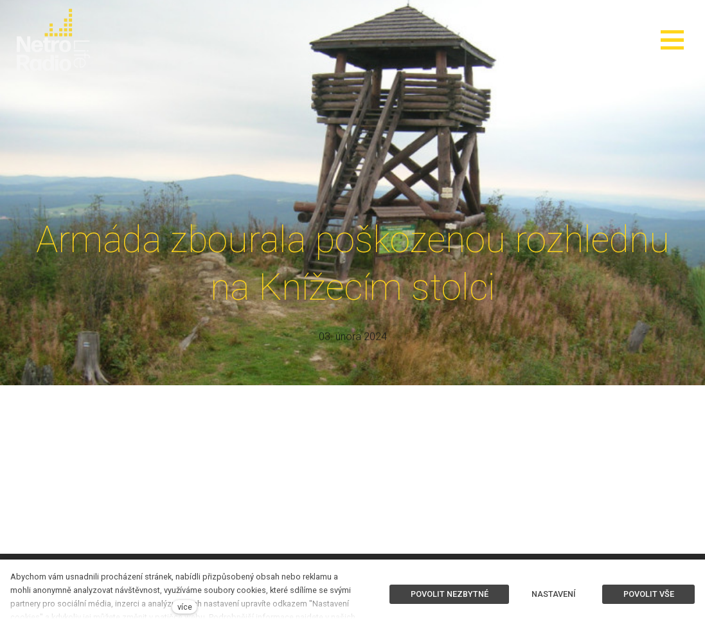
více (184, 607)
